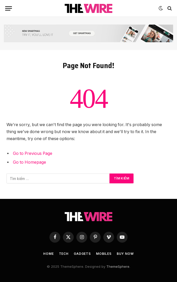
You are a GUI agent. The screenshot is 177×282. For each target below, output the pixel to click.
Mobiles (104, 254)
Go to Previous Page (32, 153)
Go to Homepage (29, 162)
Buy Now (125, 254)
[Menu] (8, 8)
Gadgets (82, 254)
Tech (64, 254)
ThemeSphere (117, 266)
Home (48, 254)
